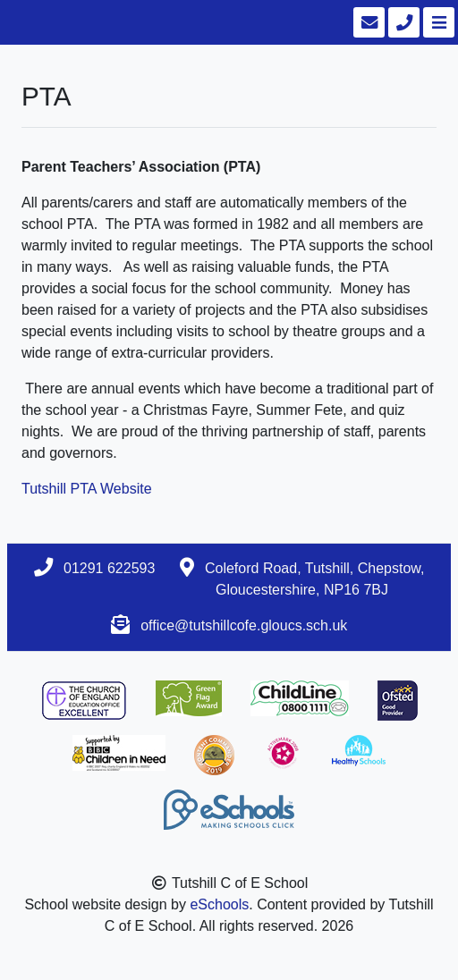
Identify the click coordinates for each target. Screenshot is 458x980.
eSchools (219, 904)
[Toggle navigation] (437, 22)
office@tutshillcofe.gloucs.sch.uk (243, 625)
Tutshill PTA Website (86, 488)
